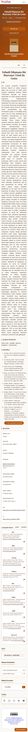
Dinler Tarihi (4, 343)
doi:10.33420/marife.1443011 (9, 551)
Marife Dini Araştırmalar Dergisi (14, 55)
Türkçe (24, 2)
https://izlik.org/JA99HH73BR (11, 519)
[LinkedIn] (18, 700)
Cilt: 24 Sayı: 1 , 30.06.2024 (11, 655)
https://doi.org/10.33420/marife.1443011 (14, 510)
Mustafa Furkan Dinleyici (14, 21)
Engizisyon (4, 345)
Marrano (18, 343)
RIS (17, 527)
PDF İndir (14, 28)
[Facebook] (4, 700)
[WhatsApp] (9, 700)
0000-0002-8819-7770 (8, 465)
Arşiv (3, 648)
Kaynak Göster (14, 33)
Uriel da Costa (13, 345)
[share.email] (23, 700)
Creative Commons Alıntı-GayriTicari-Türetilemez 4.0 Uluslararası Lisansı (14, 720)
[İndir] (23, 687)
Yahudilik (11, 343)
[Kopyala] (24, 541)
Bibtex (24, 527)
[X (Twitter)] (14, 700)
